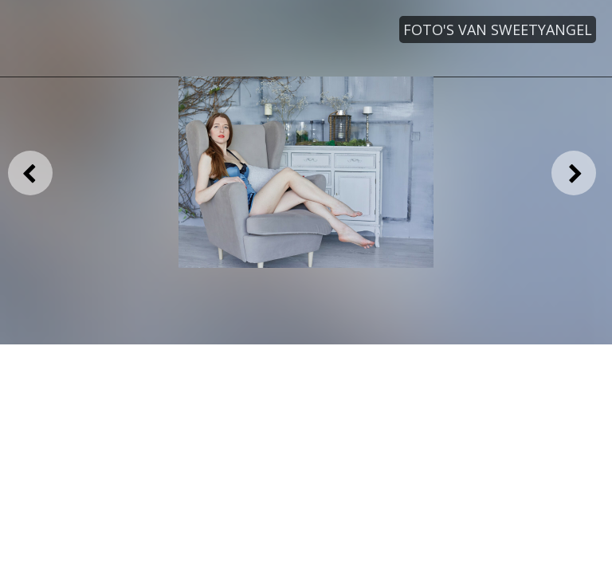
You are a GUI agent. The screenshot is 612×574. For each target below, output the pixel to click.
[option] (306, 172)
